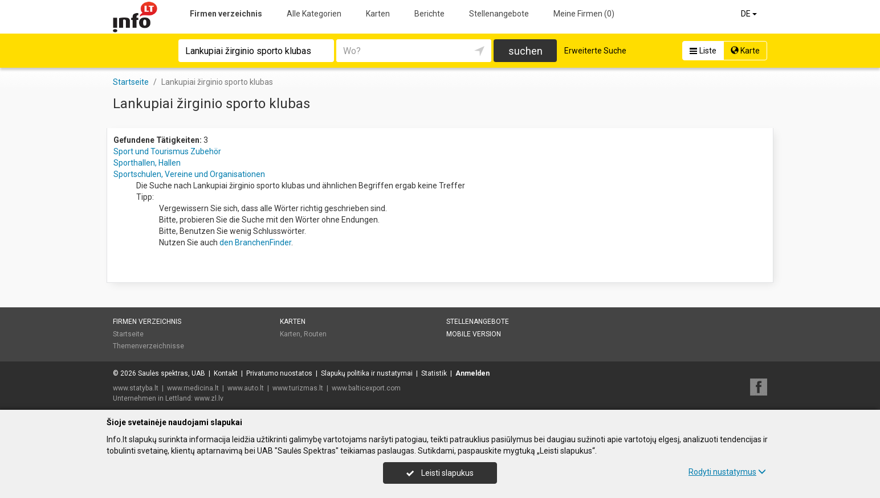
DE (750, 13)
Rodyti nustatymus (727, 471)
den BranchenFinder (255, 242)
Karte (745, 50)
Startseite (128, 334)
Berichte (429, 13)
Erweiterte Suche (595, 50)
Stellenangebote (499, 13)
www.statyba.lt (135, 388)
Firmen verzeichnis (226, 13)
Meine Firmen (583, 13)
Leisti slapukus (440, 473)
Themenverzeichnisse (148, 346)
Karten (378, 13)
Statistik (434, 373)
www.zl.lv (208, 398)
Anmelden (472, 373)
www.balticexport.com (366, 388)
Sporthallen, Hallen (147, 162)
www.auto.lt (245, 388)
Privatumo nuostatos (279, 373)
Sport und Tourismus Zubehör (167, 151)
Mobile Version (473, 334)
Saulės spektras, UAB (171, 373)
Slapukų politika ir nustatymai (367, 373)
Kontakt (226, 373)
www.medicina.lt (193, 388)
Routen (315, 334)
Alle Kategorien (314, 13)
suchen (525, 51)
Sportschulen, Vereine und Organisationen (189, 174)
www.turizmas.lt (297, 388)
